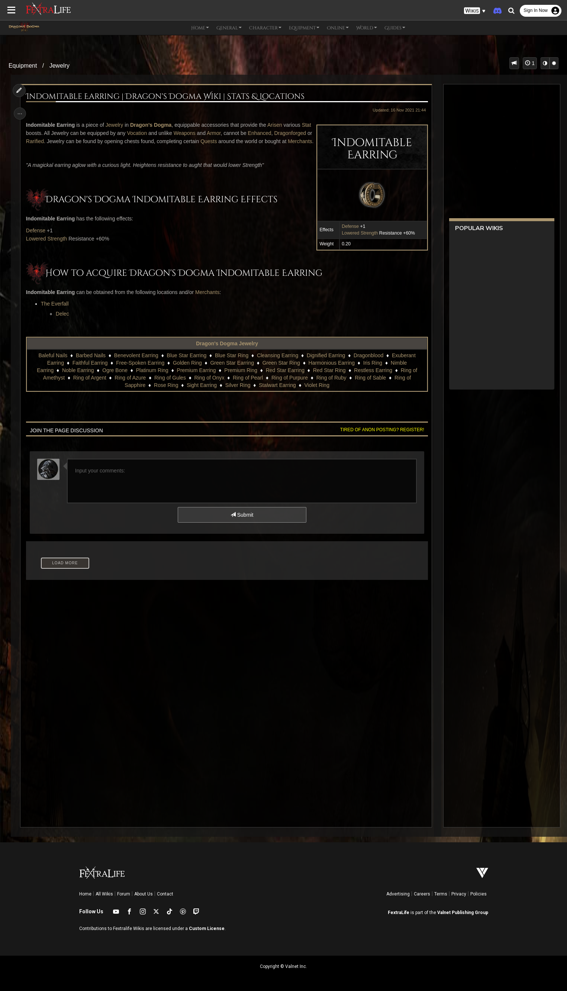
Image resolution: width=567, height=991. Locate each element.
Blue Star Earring (186, 364)
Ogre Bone (115, 378)
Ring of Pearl (248, 386)
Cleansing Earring (277, 364)
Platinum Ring (152, 378)
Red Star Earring (284, 378)
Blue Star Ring (231, 364)
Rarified (102, 141)
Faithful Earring (89, 371)
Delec (64, 322)
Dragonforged (70, 141)
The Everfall (56, 312)
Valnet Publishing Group (462, 912)
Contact (165, 894)
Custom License (207, 928)
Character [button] (265, 28)
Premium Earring (196, 378)
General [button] (229, 28)
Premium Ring (240, 378)
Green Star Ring (281, 371)
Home (85, 894)
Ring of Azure (130, 386)
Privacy (458, 894)
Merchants (83, 149)
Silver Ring (237, 393)
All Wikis (104, 894)
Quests (276, 141)
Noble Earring (78, 378)
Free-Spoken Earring (140, 371)
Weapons (197, 133)
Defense (348, 226)
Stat (32, 133)
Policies (478, 894)
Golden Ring (187, 371)
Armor (226, 133)
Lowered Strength (358, 233)
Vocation (149, 133)
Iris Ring (372, 371)
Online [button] (338, 28)
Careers (422, 894)
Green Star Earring (232, 371)
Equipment (23, 65)
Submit (241, 523)
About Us (143, 894)
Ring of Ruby (331, 386)
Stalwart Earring (277, 393)
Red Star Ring (329, 378)
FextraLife (398, 912)
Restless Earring (373, 378)
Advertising (398, 894)
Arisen (276, 125)
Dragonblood (368, 364)
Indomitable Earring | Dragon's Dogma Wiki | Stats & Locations (167, 97)
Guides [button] (394, 28)
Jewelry (59, 65)
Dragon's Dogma (152, 125)
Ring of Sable (370, 386)
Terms (440, 894)
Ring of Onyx (209, 386)
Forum (123, 894)
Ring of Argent (89, 386)
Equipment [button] (304, 28)
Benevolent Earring (136, 364)
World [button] (366, 28)
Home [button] (200, 28)
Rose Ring (166, 393)
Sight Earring (202, 393)
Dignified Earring (325, 364)
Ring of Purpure (289, 386)
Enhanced (39, 141)
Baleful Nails (52, 364)
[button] (474, 10)
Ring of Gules (170, 386)
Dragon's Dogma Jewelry (227, 352)
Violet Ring (316, 393)
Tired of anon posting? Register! (380, 437)
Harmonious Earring (331, 371)
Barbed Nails (90, 364)
